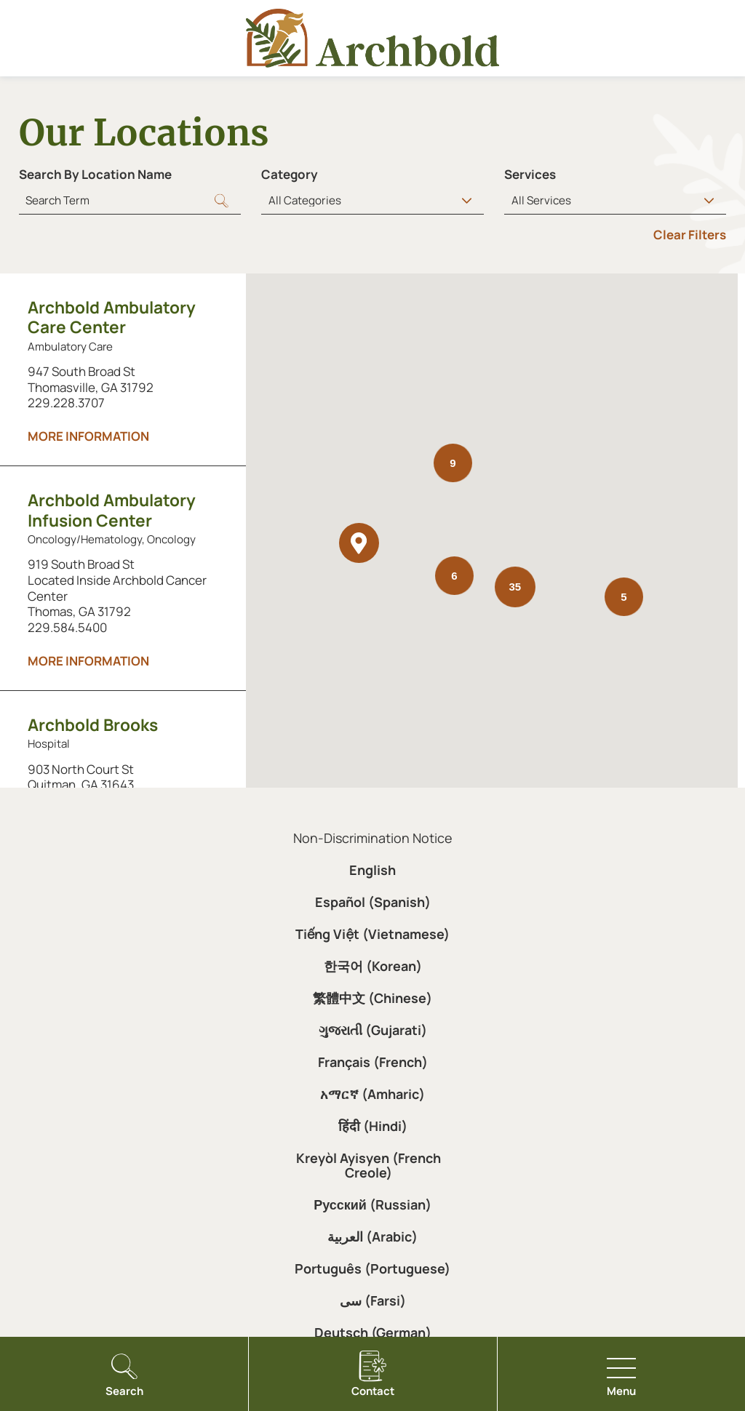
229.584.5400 (67, 627)
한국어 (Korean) (373, 966)
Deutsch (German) (372, 1332)
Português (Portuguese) (372, 1268)
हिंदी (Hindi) (372, 1126)
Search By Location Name (95, 174)
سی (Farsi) (373, 1300)
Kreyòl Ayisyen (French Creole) (368, 1165)
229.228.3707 (66, 402)
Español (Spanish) (373, 902)
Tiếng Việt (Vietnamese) (372, 934)
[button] (359, 543)
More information (88, 436)
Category (289, 174)
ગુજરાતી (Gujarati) (373, 1030)
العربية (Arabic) (372, 1236)
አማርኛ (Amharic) (372, 1094)
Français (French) (373, 1062)
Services (530, 174)
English (372, 870)
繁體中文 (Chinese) (372, 998)
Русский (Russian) (372, 1204)
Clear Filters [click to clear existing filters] (689, 234)
